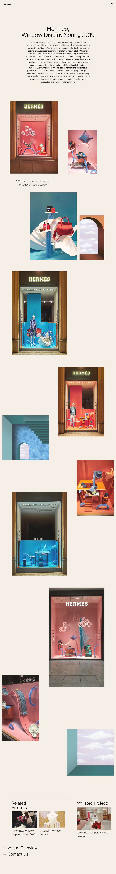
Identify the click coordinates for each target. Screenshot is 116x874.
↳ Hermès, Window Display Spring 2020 (23, 832)
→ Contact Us (15, 854)
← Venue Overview (20, 848)
